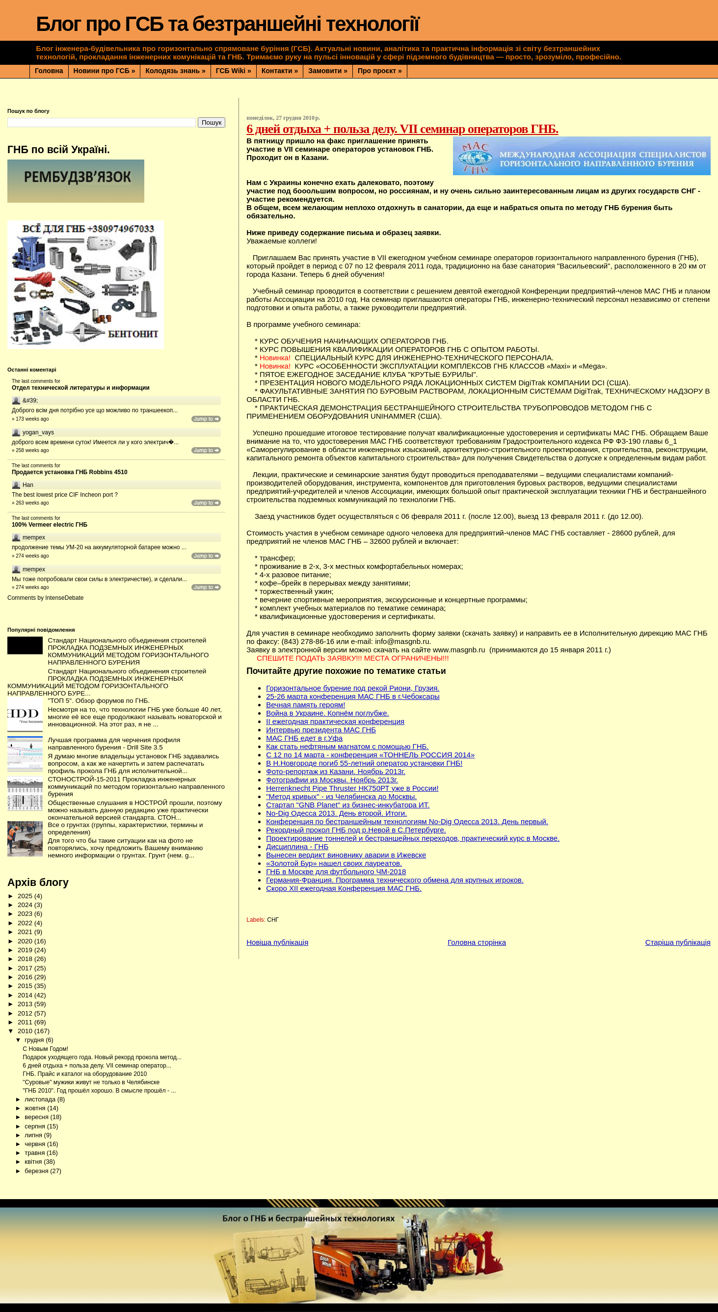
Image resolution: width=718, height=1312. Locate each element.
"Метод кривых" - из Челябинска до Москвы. (341, 796)
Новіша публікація (277, 942)
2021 (26, 932)
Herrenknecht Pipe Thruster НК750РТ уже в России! (352, 788)
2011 (26, 1022)
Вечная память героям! (305, 704)
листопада (41, 1099)
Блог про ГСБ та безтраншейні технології (227, 23)
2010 (26, 1031)
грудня (35, 1040)
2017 (26, 968)
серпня (36, 1126)
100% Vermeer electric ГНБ (49, 524)
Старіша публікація (678, 942)
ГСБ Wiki (233, 71)
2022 (26, 923)
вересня (37, 1117)
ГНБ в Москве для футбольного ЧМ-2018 (336, 871)
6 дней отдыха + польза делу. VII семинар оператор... (97, 1065)
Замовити (327, 71)
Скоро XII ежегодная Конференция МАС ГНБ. (344, 888)
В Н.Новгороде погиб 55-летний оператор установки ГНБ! (364, 763)
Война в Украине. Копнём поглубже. (327, 713)
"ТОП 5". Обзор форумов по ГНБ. (99, 700)
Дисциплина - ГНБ (297, 846)
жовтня (36, 1108)
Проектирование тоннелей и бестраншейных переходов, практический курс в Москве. (412, 838)
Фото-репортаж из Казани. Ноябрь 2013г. (335, 771)
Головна (49, 71)
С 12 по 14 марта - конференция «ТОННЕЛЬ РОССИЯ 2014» (370, 754)
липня (34, 1135)
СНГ (273, 919)
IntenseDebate (64, 597)
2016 (26, 977)
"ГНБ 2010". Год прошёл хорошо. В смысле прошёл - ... (99, 1090)
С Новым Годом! (45, 1048)
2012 (26, 1013)
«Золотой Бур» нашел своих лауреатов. (334, 863)
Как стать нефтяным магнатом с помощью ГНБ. (347, 746)
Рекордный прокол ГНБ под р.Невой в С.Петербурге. (356, 830)
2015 (26, 986)
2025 (26, 896)
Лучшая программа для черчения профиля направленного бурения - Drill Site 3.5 (114, 743)
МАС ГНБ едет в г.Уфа (304, 738)
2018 (26, 959)
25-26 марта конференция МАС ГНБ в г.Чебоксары (353, 696)
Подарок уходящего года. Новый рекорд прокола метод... (102, 1057)
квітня (34, 1161)
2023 (26, 913)
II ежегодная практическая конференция (335, 721)
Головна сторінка (477, 942)
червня (36, 1144)
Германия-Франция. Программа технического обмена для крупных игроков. (395, 880)
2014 (26, 995)
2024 (26, 905)
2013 (26, 1004)
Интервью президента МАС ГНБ (321, 729)
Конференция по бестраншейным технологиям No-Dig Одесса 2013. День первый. (407, 821)
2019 (26, 950)
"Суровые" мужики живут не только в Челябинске (91, 1082)
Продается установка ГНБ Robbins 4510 (70, 472)
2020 (26, 941)
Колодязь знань (175, 71)
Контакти (280, 71)
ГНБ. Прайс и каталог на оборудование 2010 (85, 1074)
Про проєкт (380, 71)
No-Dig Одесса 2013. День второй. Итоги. (336, 813)
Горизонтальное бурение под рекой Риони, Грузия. (352, 688)
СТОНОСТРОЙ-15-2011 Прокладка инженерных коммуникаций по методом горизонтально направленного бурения (136, 787)
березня (37, 1171)
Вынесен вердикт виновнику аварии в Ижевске (346, 855)
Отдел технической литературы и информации (81, 387)
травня (36, 1152)
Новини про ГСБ (104, 71)
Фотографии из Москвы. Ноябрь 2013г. (332, 780)
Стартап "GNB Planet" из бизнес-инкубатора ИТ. (347, 805)
